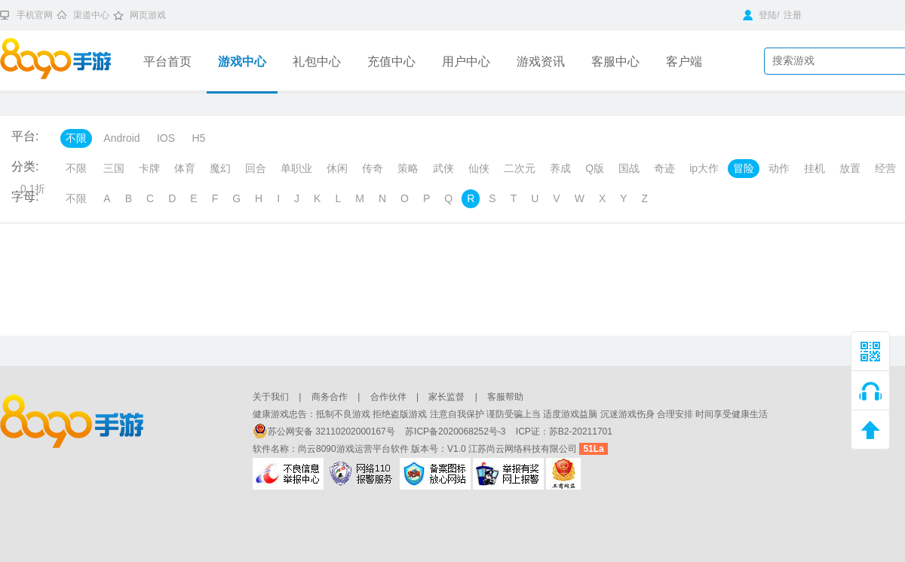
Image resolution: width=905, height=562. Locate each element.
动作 (779, 168)
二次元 (519, 168)
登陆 (760, 15)
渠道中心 (91, 15)
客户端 (684, 61)
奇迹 (664, 168)
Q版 (594, 168)
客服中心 (615, 61)
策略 (408, 168)
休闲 (337, 168)
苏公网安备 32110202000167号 (325, 431)
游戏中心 (242, 61)
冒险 (743, 168)
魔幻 (220, 168)
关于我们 (271, 397)
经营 (885, 168)
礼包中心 (317, 61)
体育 (184, 168)
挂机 (814, 168)
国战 (629, 168)
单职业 (296, 168)
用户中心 (466, 61)
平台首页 (167, 61)
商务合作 (329, 397)
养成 (560, 168)
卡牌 (149, 168)
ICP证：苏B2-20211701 (564, 431)
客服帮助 (505, 397)
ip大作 (704, 168)
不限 (76, 138)
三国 (113, 168)
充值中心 (391, 61)
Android (121, 138)
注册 (793, 15)
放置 (850, 168)
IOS (166, 138)
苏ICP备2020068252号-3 (456, 431)
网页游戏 (148, 15)
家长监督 (446, 397)
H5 (198, 138)
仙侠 (478, 168)
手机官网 (35, 15)
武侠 (443, 168)
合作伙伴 (388, 397)
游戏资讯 (541, 61)
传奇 (372, 168)
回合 (255, 168)
